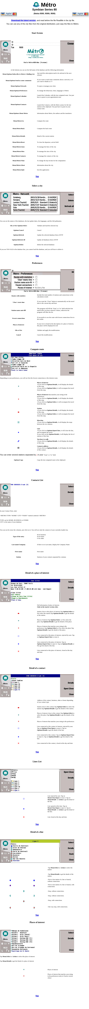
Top (37, 177)
